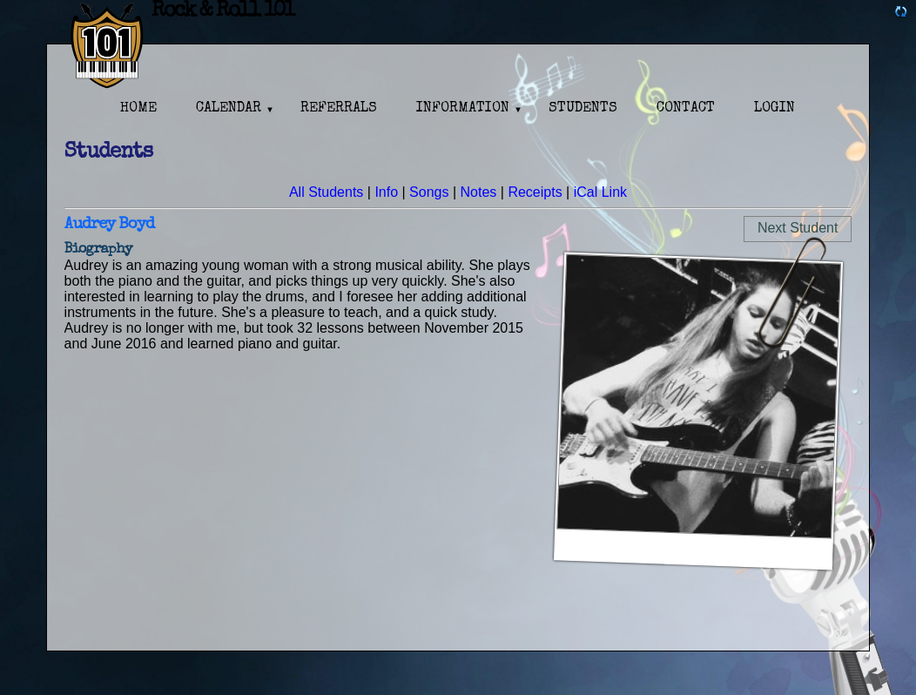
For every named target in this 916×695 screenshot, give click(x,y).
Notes (479, 192)
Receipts (535, 192)
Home (138, 109)
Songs (428, 192)
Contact (686, 109)
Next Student (798, 227)
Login (774, 109)
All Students (326, 192)
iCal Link (600, 192)
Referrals (338, 109)
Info (386, 192)
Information (462, 109)
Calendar (228, 109)
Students (583, 109)
